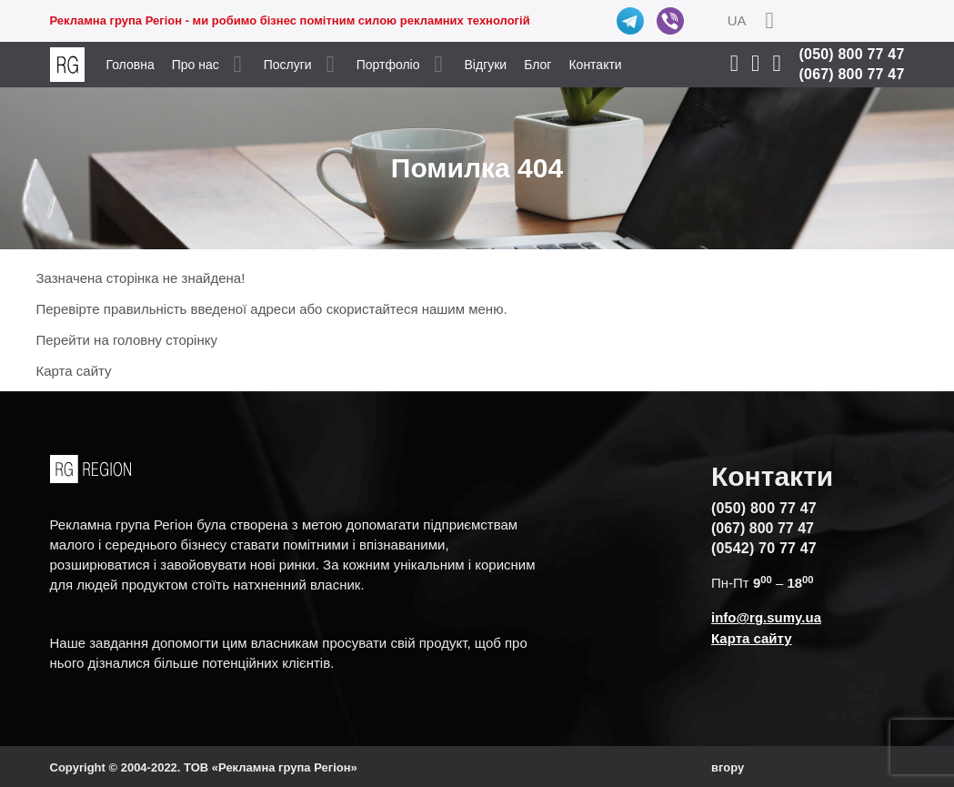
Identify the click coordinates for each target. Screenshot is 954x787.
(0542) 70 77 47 (764, 548)
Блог (537, 64)
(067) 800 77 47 (852, 74)
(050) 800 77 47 (852, 54)
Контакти (594, 64)
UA (737, 20)
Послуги (288, 64)
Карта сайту (74, 370)
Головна (130, 64)
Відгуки (486, 64)
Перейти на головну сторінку (126, 340)
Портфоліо (388, 64)
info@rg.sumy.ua (766, 617)
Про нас (195, 64)
